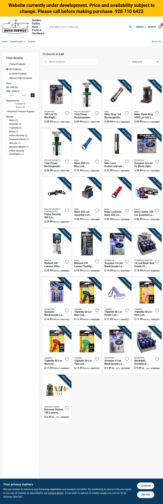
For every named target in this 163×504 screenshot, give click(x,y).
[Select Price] (33, 95)
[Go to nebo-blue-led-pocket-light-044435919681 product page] (86, 152)
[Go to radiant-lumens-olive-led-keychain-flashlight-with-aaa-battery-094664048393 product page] (56, 252)
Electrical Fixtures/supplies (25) (24, 111)
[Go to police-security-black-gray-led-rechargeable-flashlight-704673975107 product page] (56, 202)
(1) (19, 139)
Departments (16, 41)
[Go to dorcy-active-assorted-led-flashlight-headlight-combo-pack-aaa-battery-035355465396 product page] (146, 202)
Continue (146, 485)
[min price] (11, 95)
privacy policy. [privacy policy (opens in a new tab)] (56, 493)
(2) (13, 131)
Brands (31, 41)
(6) (13, 120)
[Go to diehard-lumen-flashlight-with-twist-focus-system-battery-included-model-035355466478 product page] (86, 252)
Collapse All (20, 104)
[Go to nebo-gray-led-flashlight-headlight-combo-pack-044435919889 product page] (116, 104)
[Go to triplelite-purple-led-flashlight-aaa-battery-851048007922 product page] (116, 301)
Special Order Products (20, 78)
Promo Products (17, 64)
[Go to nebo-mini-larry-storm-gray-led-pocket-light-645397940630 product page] (116, 152)
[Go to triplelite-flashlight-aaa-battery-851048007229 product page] (56, 350)
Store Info (156, 41)
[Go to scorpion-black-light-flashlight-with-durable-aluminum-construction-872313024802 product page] (146, 152)
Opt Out (145, 494)
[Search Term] (90, 27)
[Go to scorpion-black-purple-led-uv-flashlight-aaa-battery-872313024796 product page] (116, 252)
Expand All (20, 107)
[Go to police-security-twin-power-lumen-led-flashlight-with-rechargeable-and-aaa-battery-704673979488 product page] (56, 152)
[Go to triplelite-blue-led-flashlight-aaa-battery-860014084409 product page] (86, 301)
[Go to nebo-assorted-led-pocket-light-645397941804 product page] (86, 202)
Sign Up (152, 27)
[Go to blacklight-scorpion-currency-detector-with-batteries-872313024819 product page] (146, 350)
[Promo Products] (7, 64)
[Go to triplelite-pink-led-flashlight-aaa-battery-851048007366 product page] (146, 301)
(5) (15, 128)
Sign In (140, 27)
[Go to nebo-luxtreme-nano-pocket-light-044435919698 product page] (116, 202)
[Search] (130, 26)
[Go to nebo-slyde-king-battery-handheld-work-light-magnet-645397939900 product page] (146, 104)
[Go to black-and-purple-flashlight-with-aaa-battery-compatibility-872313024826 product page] (146, 252)
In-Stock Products (18, 73)
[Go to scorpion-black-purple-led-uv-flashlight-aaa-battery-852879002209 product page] (56, 301)
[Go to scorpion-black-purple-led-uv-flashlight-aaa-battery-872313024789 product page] (116, 350)
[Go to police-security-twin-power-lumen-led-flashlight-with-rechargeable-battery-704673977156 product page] (86, 104)
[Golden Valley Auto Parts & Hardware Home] (16, 27)
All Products (15, 69)
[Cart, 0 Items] (159, 27)
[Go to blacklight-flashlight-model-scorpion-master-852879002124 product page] (56, 104)
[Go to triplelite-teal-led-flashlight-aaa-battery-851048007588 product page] (86, 350)
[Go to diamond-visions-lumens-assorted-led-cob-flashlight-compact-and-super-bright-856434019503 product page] (56, 399)
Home (5, 41)
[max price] (24, 95)
